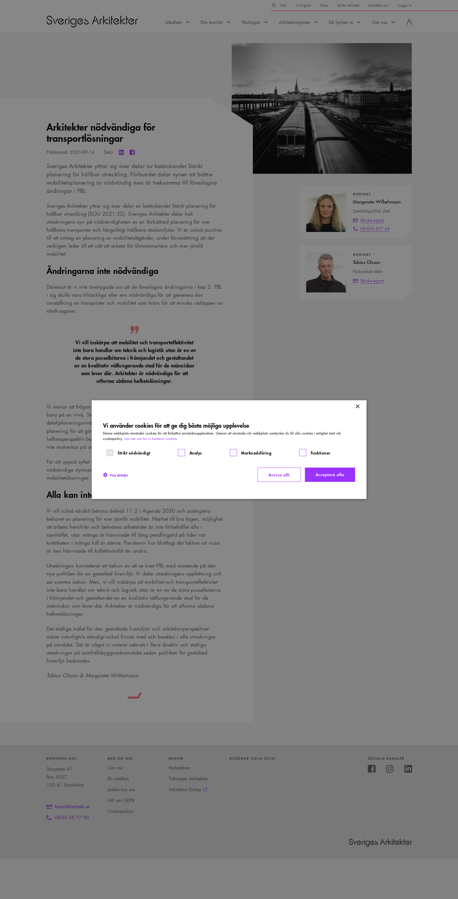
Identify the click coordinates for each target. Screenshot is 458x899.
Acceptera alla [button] (330, 474)
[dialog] (229, 449)
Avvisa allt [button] (279, 474)
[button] (115, 474)
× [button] (357, 406)
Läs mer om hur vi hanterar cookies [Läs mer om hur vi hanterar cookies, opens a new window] (150, 438)
